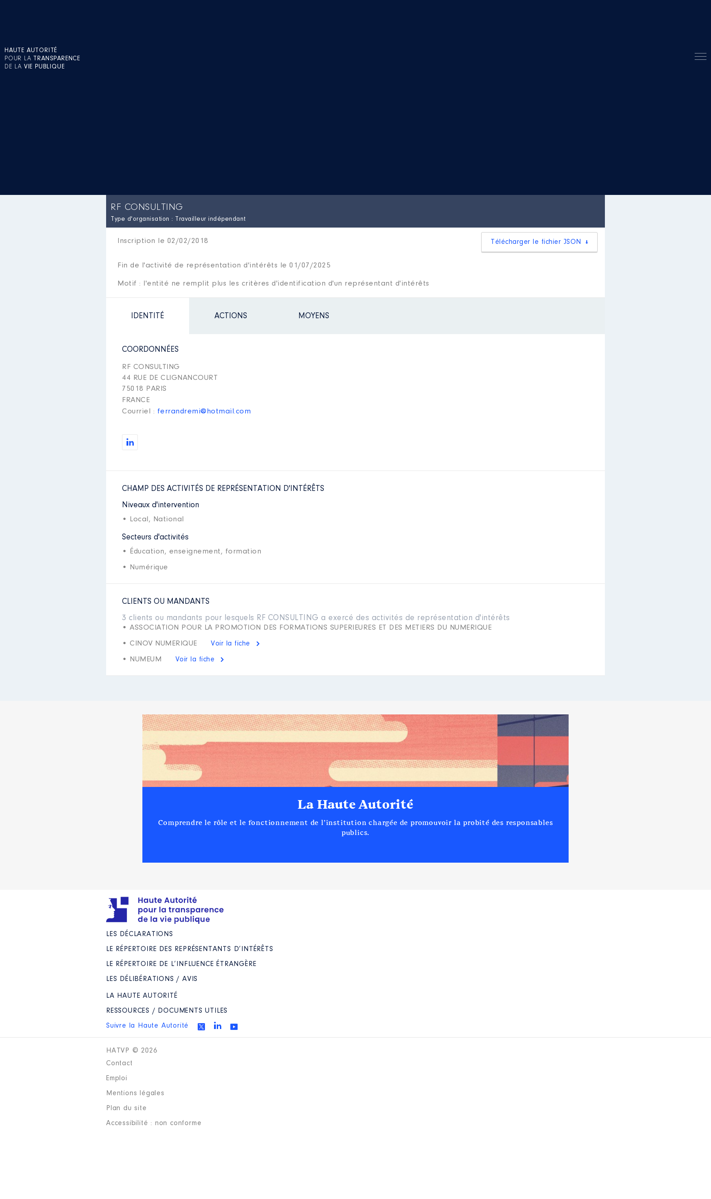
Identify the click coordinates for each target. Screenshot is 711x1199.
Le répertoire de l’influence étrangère (181, 964)
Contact (119, 1063)
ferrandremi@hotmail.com (204, 411)
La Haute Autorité (355, 804)
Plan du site (126, 1108)
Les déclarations (139, 934)
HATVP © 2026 (131, 1050)
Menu (700, 58)
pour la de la (42, 59)
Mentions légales (135, 1093)
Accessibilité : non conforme (153, 1123)
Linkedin (217, 1025)
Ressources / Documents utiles (167, 1011)
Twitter (201, 1026)
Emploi (116, 1078)
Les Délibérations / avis (152, 979)
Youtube (234, 1026)
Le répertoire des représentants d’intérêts (189, 949)
